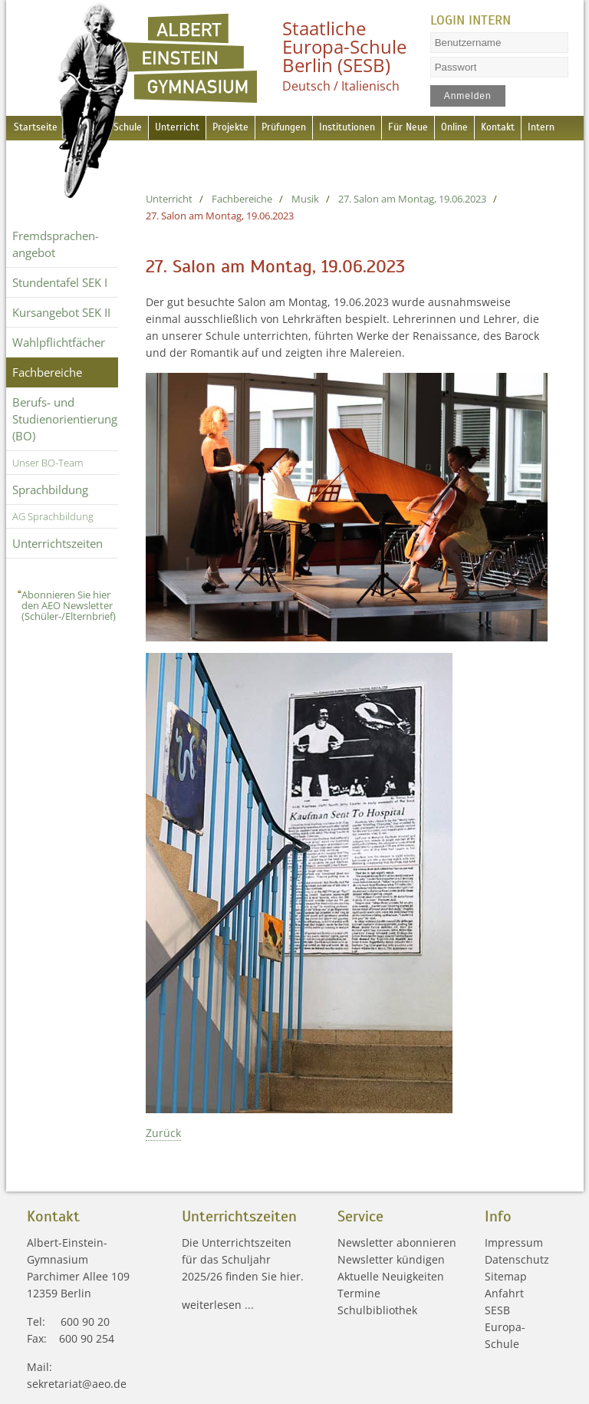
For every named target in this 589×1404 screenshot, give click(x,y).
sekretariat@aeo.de (77, 1383)
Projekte (245, 127)
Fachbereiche (47, 372)
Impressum (514, 1242)
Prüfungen (304, 127)
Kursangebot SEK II (61, 312)
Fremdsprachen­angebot (55, 244)
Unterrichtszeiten (57, 543)
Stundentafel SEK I (59, 282)
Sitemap (506, 1276)
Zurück (163, 1133)
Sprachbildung (50, 489)
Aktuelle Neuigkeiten (390, 1276)
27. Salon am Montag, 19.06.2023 (412, 199)
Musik (305, 199)
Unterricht (186, 127)
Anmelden (467, 96)
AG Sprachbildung (53, 516)
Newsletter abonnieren (396, 1242)
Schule (131, 127)
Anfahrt (504, 1293)
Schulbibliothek (377, 1310)
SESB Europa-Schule (505, 1327)
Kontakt (541, 127)
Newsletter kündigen (391, 1259)
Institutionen (375, 127)
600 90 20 (85, 1321)
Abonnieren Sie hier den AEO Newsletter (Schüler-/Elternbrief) (68, 605)
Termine (358, 1293)
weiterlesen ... (218, 1304)
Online (493, 127)
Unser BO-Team (47, 463)
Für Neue (442, 127)
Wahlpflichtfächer (58, 342)
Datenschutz (517, 1259)
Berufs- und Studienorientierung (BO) (64, 418)
